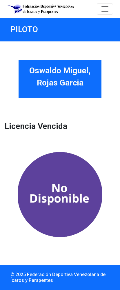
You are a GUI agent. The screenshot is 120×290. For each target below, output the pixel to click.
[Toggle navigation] (105, 9)
